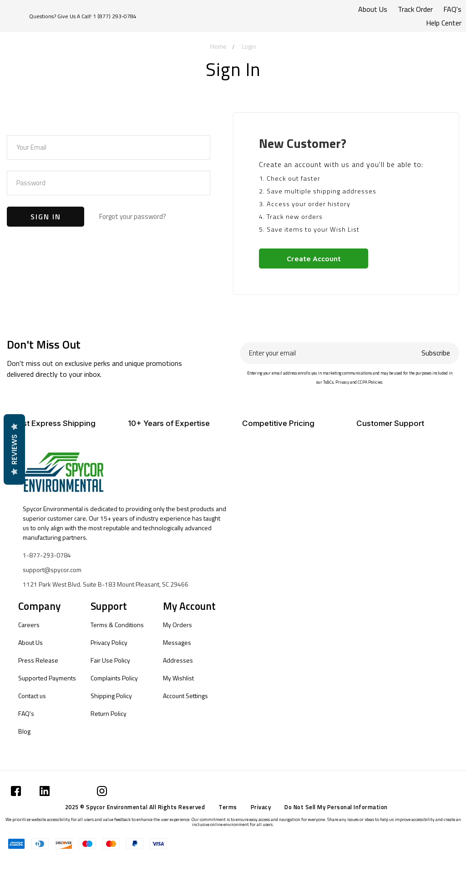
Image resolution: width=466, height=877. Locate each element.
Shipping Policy (111, 695)
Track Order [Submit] (415, 9)
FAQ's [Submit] (452, 9)
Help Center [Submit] (443, 22)
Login (249, 46)
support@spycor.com (52, 569)
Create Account (314, 258)
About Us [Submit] (372, 9)
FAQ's (26, 713)
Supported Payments (47, 678)
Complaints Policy (114, 678)
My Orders (177, 624)
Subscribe (435, 353)
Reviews (14, 449)
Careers (29, 624)
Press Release (38, 660)
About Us (30, 642)
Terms (227, 806)
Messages (177, 642)
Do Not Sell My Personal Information (336, 806)
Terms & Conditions (117, 624)
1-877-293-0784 (47, 555)
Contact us (32, 695)
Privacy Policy (109, 642)
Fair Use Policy (110, 660)
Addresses (178, 660)
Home (218, 46)
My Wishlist (178, 678)
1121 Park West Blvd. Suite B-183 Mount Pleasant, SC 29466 (105, 584)
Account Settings (185, 695)
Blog (24, 731)
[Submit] (16, 791)
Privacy (261, 806)
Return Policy (109, 713)
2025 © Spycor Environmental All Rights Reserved (135, 806)
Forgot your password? (132, 216)
